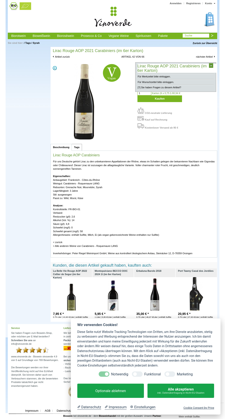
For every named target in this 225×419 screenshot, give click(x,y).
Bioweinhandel (107, 416)
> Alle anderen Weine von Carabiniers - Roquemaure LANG (85, 246)
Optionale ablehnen (110, 391)
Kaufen (160, 98)
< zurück (57, 242)
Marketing (185, 374)
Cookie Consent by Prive (198, 407)
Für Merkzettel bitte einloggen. (154, 76)
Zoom (55, 68)
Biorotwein (18, 36)
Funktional (152, 374)
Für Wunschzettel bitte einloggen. (156, 82)
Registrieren (193, 3)
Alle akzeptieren (180, 391)
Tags (28, 43)
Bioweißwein (41, 36)
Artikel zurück (62, 56)
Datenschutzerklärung (70, 410)
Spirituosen (143, 36)
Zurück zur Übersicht (205, 43)
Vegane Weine (118, 36)
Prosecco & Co (91, 36)
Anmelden (176, 3)
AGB (47, 410)
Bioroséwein (65, 36)
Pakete (163, 36)
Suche (188, 35)
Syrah (36, 43)
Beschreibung (61, 147)
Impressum (31, 410)
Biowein (68, 416)
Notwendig (119, 374)
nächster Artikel (204, 56)
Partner (157, 416)
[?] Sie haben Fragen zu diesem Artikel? (159, 87)
